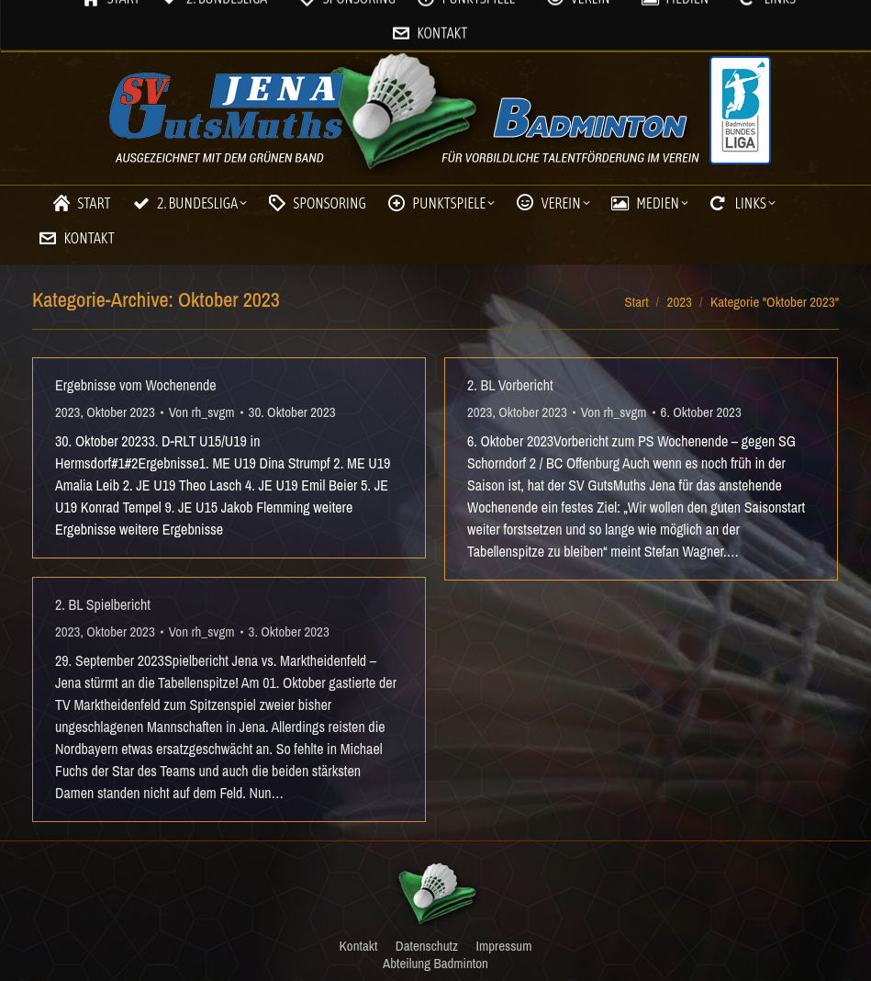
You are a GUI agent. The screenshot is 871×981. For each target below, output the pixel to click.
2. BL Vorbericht (510, 385)
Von (202, 412)
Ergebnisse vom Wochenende (136, 385)
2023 (67, 412)
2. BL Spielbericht (103, 604)
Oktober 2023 (120, 412)
